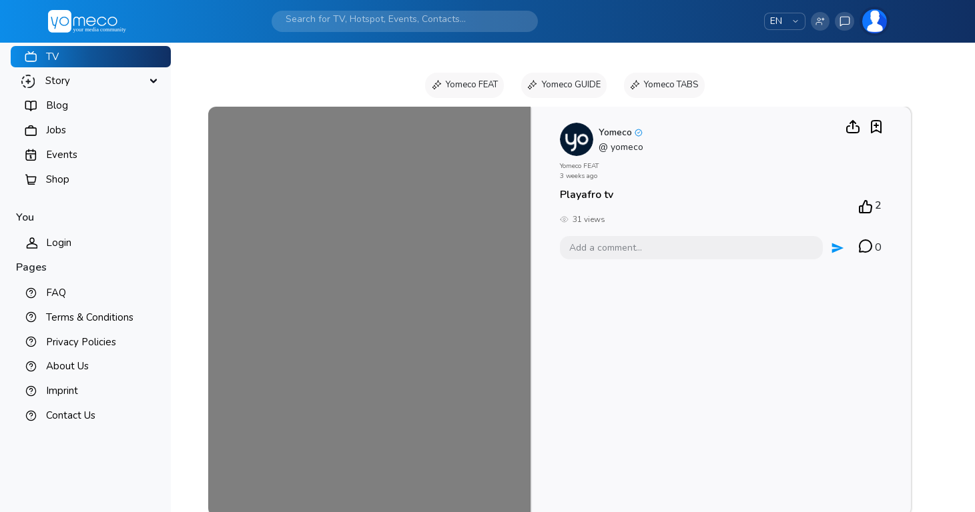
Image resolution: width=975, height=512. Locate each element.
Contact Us (70, 415)
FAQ (56, 292)
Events (61, 154)
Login (58, 242)
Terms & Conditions (89, 317)
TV (52, 56)
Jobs (56, 130)
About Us (67, 366)
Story (57, 80)
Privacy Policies (81, 342)
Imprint (62, 390)
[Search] (392, 19)
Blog (57, 105)
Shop (57, 179)
